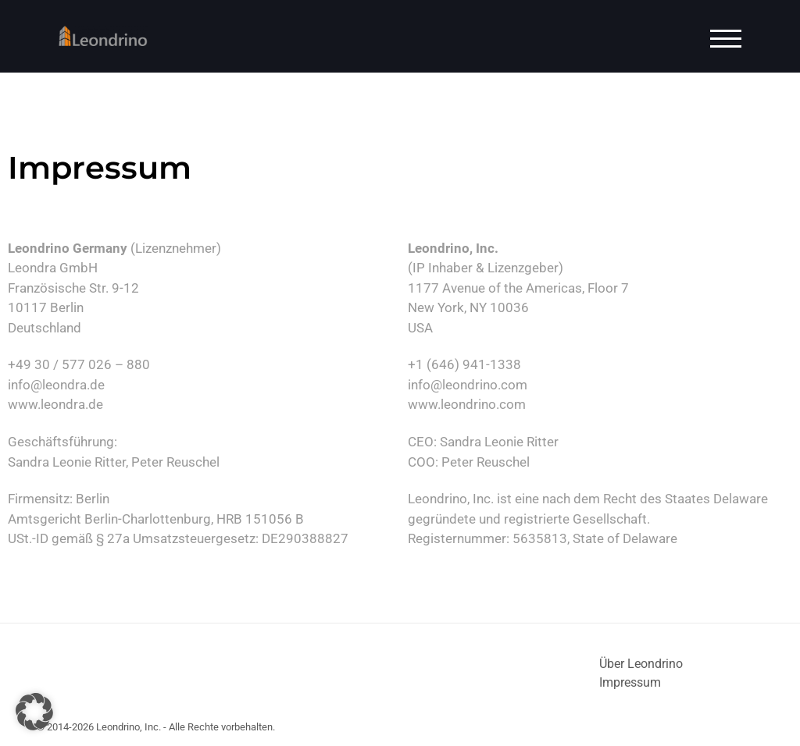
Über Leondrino (641, 663)
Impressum (630, 682)
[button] (34, 711)
